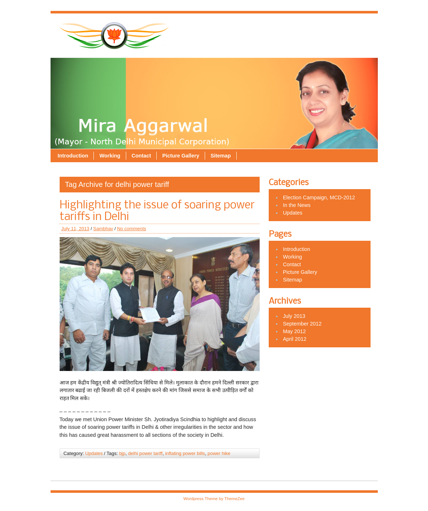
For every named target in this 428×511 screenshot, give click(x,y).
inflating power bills (185, 453)
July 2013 (294, 316)
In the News (297, 205)
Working (241, 29)
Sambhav (103, 228)
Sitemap (353, 29)
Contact (273, 29)
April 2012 (295, 339)
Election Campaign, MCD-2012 (319, 197)
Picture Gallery (312, 29)
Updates (94, 453)
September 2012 (302, 324)
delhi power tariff (145, 453)
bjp (122, 453)
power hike (219, 453)
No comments (131, 228)
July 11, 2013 (75, 228)
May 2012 (294, 331)
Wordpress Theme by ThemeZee (213, 498)
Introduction (204, 29)
